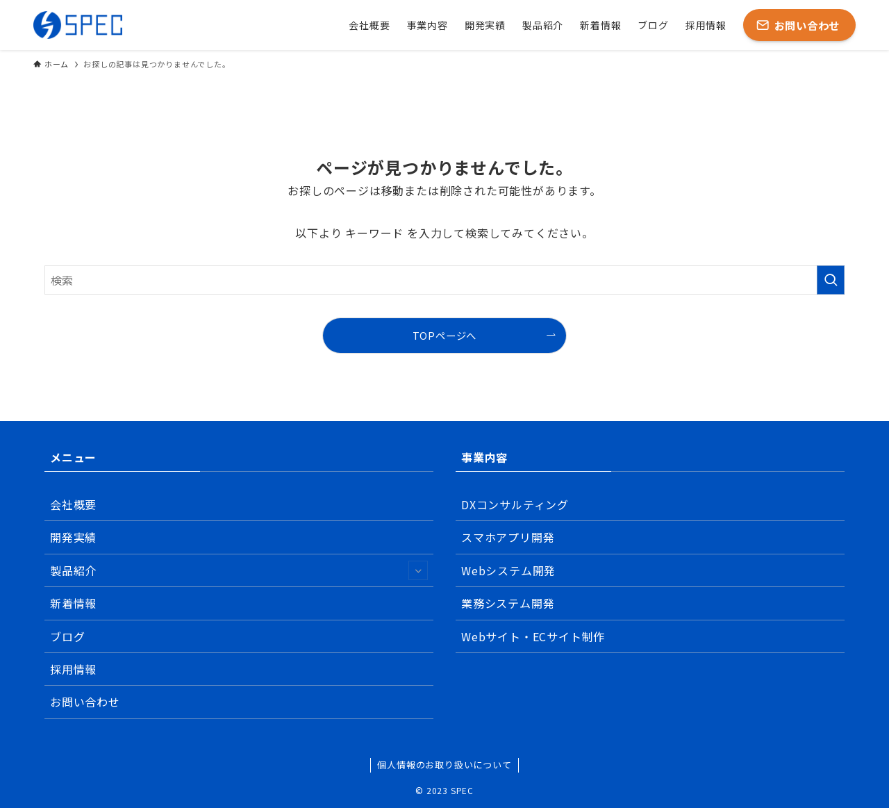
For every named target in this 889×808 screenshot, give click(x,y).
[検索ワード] (444, 280)
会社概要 (73, 504)
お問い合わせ (85, 701)
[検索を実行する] (831, 280)
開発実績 (73, 537)
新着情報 (73, 603)
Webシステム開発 (508, 570)
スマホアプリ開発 (507, 537)
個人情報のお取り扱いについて (444, 764)
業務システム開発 (507, 603)
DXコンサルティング (515, 504)
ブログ (67, 636)
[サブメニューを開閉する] (418, 570)
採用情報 (73, 669)
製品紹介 (239, 570)
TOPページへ (445, 335)
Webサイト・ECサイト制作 (533, 636)
